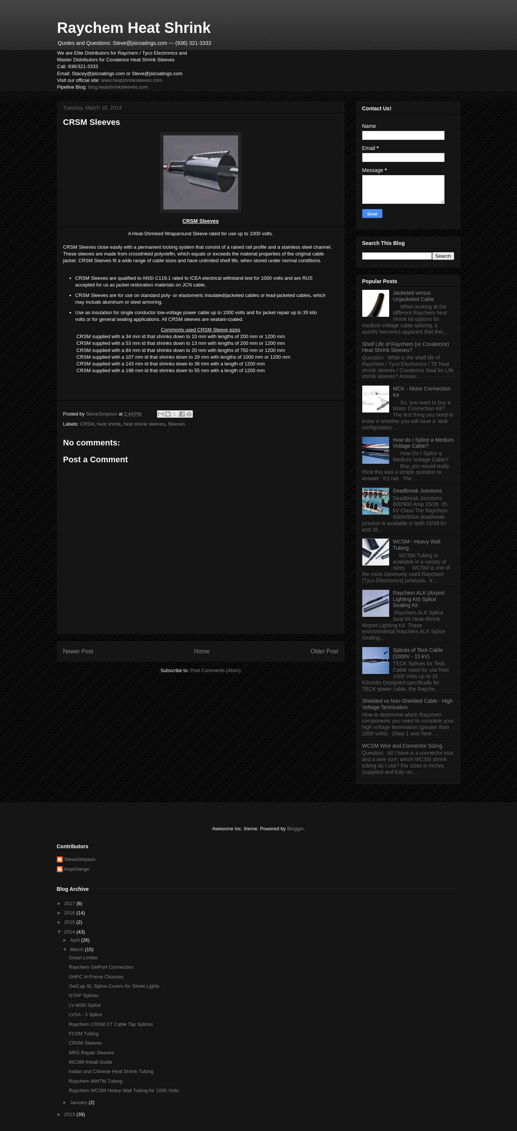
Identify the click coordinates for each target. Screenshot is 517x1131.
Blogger (295, 828)
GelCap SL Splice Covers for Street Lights (114, 986)
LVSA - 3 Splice (85, 1014)
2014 (70, 932)
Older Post (324, 651)
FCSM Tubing (83, 1033)
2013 (70, 1114)
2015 (70, 922)
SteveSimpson (80, 859)
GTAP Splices (84, 995)
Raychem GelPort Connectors (101, 967)
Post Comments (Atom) (215, 670)
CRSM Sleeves (85, 1043)
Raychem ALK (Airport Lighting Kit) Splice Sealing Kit (419, 599)
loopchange (76, 869)
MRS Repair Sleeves (91, 1052)
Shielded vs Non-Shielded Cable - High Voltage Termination (407, 704)
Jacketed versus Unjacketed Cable (413, 296)
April (75, 940)
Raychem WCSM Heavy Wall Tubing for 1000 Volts (124, 1090)
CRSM (87, 424)
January (79, 1102)
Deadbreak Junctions (417, 491)
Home (202, 651)
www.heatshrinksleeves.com (131, 80)
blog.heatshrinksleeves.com (118, 87)
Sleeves (176, 424)
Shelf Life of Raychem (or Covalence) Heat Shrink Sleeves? (405, 347)
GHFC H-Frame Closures (96, 977)
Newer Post (78, 651)
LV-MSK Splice (85, 1005)
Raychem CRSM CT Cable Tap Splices (111, 1024)
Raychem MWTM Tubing (95, 1081)
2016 (70, 913)
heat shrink (109, 424)
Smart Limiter (83, 957)
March (77, 949)
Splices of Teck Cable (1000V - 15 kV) (418, 653)
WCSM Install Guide (91, 1062)
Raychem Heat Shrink (134, 27)
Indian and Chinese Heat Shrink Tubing (111, 1071)
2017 (70, 903)
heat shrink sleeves (144, 424)
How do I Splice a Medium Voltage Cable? (423, 443)
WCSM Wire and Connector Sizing (402, 746)
